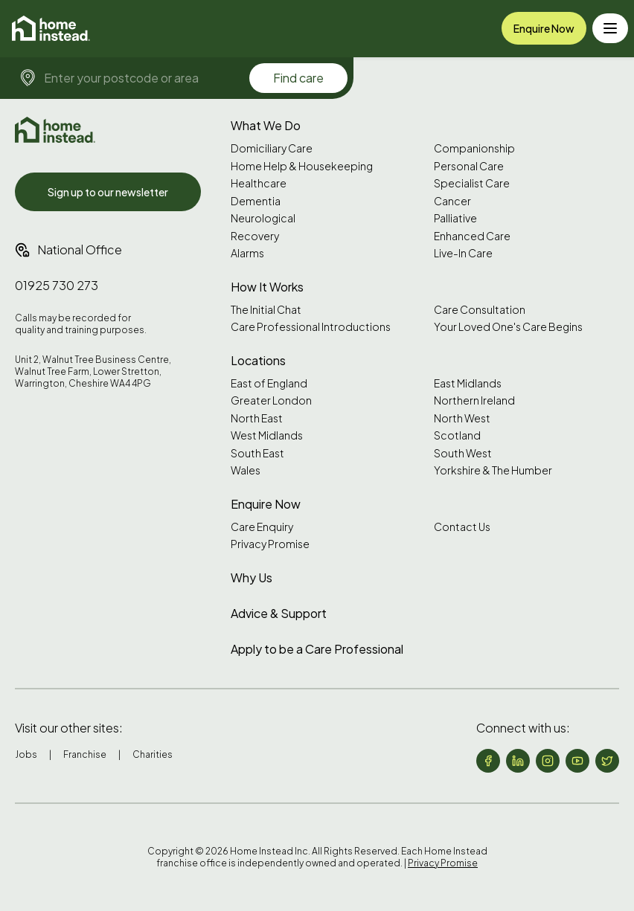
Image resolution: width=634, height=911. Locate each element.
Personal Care (469, 166)
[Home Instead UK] (55, 130)
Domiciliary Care (272, 148)
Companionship (474, 148)
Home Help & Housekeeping (302, 166)
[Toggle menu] (610, 28)
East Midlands (468, 383)
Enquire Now (543, 28)
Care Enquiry (262, 527)
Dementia (256, 201)
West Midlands (267, 435)
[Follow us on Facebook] (488, 761)
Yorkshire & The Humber (493, 470)
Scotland (457, 435)
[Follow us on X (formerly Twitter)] (607, 761)
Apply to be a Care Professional (317, 649)
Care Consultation (479, 309)
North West (462, 418)
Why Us (251, 577)
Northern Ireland (474, 400)
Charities (152, 754)
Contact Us (462, 527)
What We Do (266, 125)
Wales (245, 470)
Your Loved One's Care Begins (508, 327)
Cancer (452, 201)
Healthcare (258, 183)
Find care (298, 78)
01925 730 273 (56, 285)
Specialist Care (472, 183)
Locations (258, 360)
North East (257, 418)
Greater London (271, 400)
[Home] (51, 28)
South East (257, 453)
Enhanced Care (472, 236)
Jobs (26, 754)
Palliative (455, 218)
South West (463, 453)
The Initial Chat (266, 309)
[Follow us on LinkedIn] (518, 761)
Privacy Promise (270, 544)
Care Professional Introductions (311, 327)
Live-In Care (463, 253)
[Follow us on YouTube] (577, 761)
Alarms (247, 253)
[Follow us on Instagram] (548, 761)
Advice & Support (279, 613)
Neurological (263, 218)
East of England (269, 383)
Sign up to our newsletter (108, 192)
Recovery (255, 236)
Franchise (84, 754)
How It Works (267, 286)
